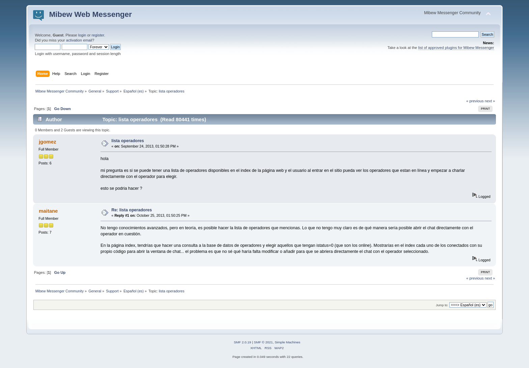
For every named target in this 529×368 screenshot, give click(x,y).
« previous (475, 101)
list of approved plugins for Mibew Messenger (456, 48)
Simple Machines (287, 342)
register (98, 35)
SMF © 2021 (263, 342)
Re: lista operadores (131, 210)
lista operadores (127, 140)
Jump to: (442, 305)
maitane (48, 211)
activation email (79, 40)
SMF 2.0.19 (242, 342)
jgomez (47, 141)
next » (490, 101)
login (82, 35)
